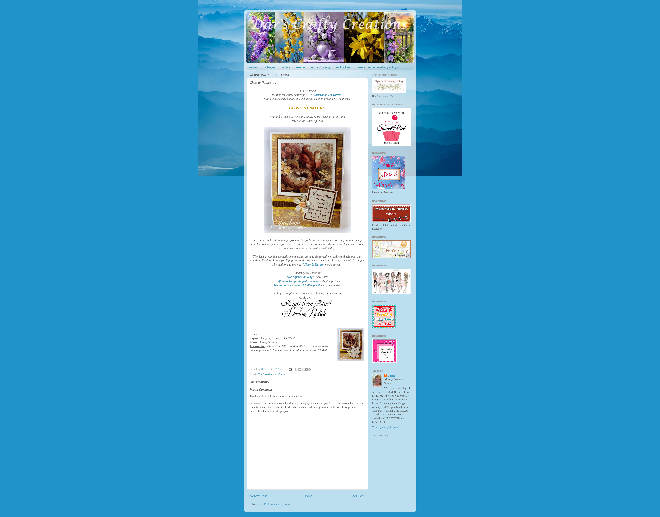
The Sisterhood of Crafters (272, 374)
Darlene (392, 375)
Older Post (356, 496)
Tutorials (285, 67)
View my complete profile (386, 427)
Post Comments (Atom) (277, 504)
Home (307, 496)
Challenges (268, 67)
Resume (300, 67)
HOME (253, 67)
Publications (343, 67)
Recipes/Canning (320, 67)
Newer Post (258, 496)
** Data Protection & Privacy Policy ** (377, 67)
